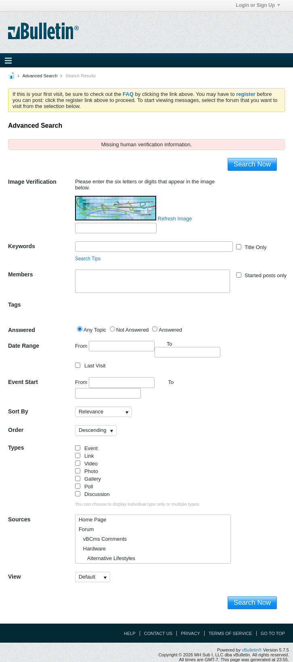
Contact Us (158, 633)
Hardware (92, 549)
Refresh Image (175, 219)
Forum (86, 529)
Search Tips (87, 258)
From (115, 346)
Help (130, 633)
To (171, 382)
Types (16, 447)
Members (20, 274)
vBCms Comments (103, 539)
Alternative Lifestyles (107, 558)
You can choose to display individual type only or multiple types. (137, 504)
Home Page (93, 520)
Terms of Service (230, 633)
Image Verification (32, 181)
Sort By (18, 411)
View (14, 576)
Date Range (23, 345)
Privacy (190, 633)
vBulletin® (252, 649)
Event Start (23, 382)
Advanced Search (39, 75)
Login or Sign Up (258, 5)
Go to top (273, 633)
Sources (19, 519)
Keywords (21, 246)
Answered (21, 330)
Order (15, 430)
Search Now (252, 164)
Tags (14, 304)
